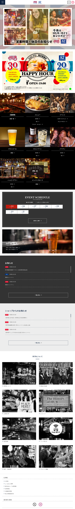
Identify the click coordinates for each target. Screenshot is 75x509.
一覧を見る (37, 289)
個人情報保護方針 (9, 488)
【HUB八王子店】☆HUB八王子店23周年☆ (16, 312)
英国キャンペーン (9, 272)
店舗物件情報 (8, 485)
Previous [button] (5, 27)
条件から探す (37, 215)
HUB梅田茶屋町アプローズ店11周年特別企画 (16, 264)
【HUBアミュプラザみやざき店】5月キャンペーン (17, 327)
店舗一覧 (12, 118)
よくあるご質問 (9, 478)
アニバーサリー (62, 121)
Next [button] (70, 27)
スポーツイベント (61, 118)
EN (69, 2)
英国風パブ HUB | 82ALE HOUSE (37, 2)
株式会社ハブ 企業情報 (10, 480)
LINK (6, 475)
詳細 (12, 153)
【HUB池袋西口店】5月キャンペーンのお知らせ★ (17, 319)
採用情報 (7, 483)
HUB (36, 118)
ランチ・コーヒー (36, 124)
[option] (37, 27)
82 (37, 121)
